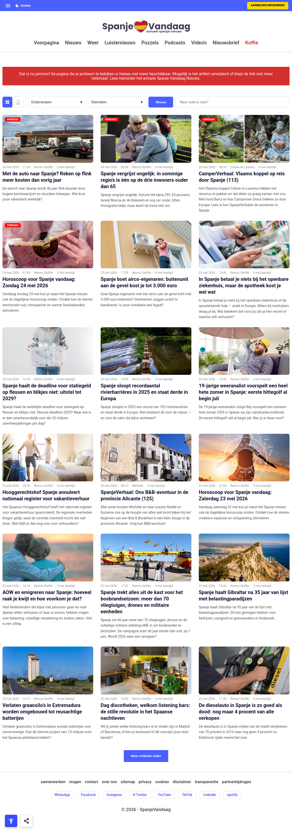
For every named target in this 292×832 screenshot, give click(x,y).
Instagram (114, 795)
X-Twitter (140, 795)
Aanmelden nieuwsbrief (268, 5)
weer (93, 42)
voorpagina (46, 42)
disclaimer (182, 782)
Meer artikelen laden (146, 756)
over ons (109, 782)
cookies (162, 782)
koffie (251, 42)
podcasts (175, 42)
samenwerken (53, 782)
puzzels (150, 42)
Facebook (87, 795)
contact (91, 782)
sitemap (128, 782)
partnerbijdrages (236, 782)
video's (199, 42)
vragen (75, 782)
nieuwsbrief (226, 42)
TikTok (188, 795)
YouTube (165, 795)
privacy (145, 782)
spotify (234, 795)
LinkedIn (211, 795)
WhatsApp (61, 795)
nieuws (73, 42)
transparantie (206, 782)
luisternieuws (120, 42)
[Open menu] (8, 5)
